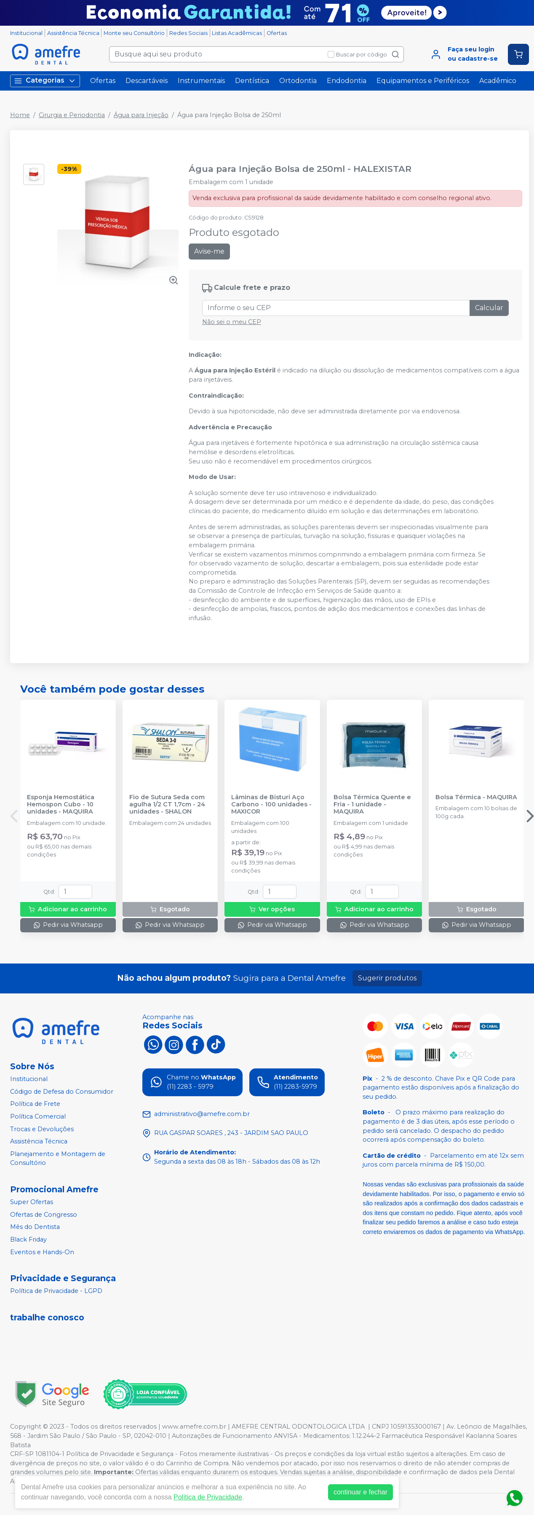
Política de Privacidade (208, 1497)
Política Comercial (38, 1116)
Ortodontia (298, 81)
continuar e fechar (360, 1492)
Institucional (26, 33)
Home (20, 115)
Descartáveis (146, 81)
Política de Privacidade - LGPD (56, 1291)
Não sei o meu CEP (231, 322)
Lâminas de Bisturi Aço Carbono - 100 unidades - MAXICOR (271, 805)
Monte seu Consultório (134, 33)
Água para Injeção (141, 115)
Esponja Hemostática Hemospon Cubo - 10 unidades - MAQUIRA (60, 805)
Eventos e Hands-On (42, 1252)
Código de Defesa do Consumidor (61, 1091)
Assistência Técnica (73, 33)
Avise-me (209, 251)
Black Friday (28, 1239)
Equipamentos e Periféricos (422, 81)
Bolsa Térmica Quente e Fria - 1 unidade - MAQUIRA (372, 805)
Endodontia (346, 81)
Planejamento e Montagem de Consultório (57, 1158)
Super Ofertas (31, 1202)
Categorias (45, 80)
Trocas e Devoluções (42, 1129)
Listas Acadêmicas (237, 33)
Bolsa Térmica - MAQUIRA (476, 797)
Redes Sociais (188, 33)
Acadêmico (497, 81)
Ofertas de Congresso (43, 1214)
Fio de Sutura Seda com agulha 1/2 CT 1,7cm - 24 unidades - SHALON (167, 805)
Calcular (489, 308)
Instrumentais (201, 81)
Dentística (252, 81)
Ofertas (277, 33)
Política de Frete (35, 1104)
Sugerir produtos (387, 978)
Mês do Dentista (35, 1227)
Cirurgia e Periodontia (72, 115)
